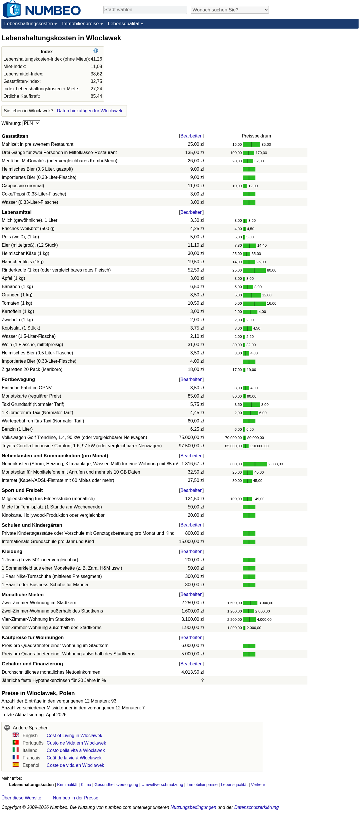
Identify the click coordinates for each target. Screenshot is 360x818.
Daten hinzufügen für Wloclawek (89, 110)
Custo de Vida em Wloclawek (76, 743)
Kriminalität (67, 784)
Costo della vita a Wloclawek (76, 750)
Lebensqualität (124, 23)
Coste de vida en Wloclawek (75, 765)
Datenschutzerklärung (256, 807)
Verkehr (258, 784)
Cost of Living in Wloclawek (74, 735)
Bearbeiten (191, 135)
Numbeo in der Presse (75, 797)
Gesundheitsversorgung (116, 784)
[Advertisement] (316, 69)
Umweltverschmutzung (162, 784)
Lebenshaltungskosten (28, 23)
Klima (86, 784)
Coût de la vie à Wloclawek (74, 757)
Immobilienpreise (80, 23)
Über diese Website (21, 797)
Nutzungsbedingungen (193, 807)
